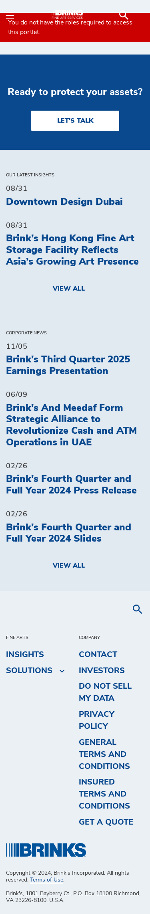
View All (69, 288)
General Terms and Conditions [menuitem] (104, 754)
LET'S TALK (75, 120)
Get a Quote (106, 822)
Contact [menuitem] (98, 655)
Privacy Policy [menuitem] (96, 720)
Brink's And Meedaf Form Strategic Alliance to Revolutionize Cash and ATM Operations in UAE (71, 425)
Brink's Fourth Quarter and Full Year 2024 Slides (68, 533)
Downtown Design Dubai (64, 202)
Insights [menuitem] (25, 655)
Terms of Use (46, 880)
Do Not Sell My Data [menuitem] (105, 692)
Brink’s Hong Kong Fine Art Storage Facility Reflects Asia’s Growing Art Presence (72, 250)
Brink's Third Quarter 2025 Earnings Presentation (68, 365)
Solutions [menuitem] (29, 671)
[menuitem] (134, 15)
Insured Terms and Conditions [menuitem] (104, 794)
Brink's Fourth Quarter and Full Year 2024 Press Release (71, 484)
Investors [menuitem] (102, 671)
